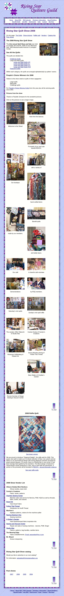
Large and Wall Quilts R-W (22, 67)
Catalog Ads (52, 35)
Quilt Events (32, 22)
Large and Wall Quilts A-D (22, 62)
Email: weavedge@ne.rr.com (34, 534)
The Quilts (19, 35)
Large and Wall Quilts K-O (22, 65)
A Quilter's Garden (12, 519)
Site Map (51, 22)
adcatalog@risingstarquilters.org (27, 558)
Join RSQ (24, 22)
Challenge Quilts (15, 59)
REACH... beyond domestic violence (45, 467)
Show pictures (27, 35)
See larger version (32, 454)
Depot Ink (9, 502)
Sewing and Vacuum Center (15, 524)
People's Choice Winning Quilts (19, 88)
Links (39, 22)
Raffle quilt (36, 35)
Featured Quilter (15, 68)
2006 (18, 574)
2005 (24, 574)
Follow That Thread (13, 506)
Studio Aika (10, 528)
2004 (31, 574)
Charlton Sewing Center (14, 496)
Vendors (44, 35)
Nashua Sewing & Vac (13, 515)
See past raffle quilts (32, 470)
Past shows (10, 37)
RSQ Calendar (27, 20)
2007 (11, 574)
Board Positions (52, 20)
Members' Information (39, 20)
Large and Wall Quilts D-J (22, 64)
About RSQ (18, 20)
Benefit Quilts (16, 22)
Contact (44, 22)
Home (11, 20)
